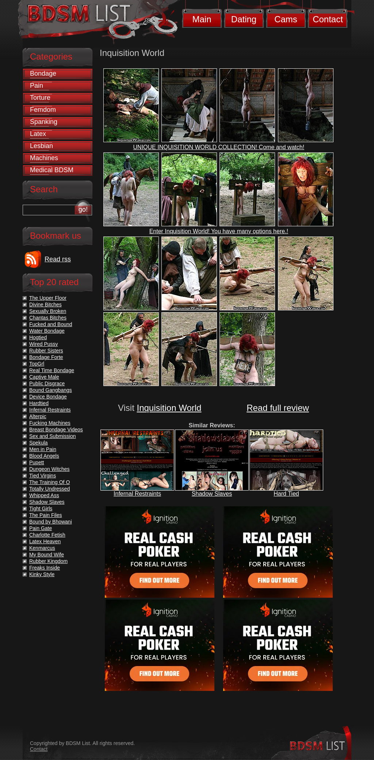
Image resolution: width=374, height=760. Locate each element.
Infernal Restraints (137, 494)
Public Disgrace (47, 383)
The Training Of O (49, 482)
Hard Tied (286, 494)
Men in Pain (42, 449)
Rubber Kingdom (48, 561)
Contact (328, 19)
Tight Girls (40, 508)
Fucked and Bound (50, 324)
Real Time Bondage (51, 370)
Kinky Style (41, 574)
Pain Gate (40, 528)
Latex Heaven (45, 541)
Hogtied (38, 337)
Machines (44, 158)
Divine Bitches (45, 304)
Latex (38, 133)
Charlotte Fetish (47, 535)
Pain (36, 85)
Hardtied (39, 403)
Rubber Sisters (46, 350)
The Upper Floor (47, 298)
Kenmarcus (42, 548)
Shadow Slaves (212, 494)
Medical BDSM (51, 170)
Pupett (36, 462)
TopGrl (36, 364)
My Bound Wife (46, 554)
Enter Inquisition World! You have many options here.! (218, 231)
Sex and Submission (52, 436)
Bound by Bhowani (50, 522)
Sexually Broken (47, 311)
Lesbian (41, 146)
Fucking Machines (49, 423)
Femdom (43, 109)
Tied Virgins (42, 476)
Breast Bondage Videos (56, 429)
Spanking (43, 121)
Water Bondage (47, 331)
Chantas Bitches (47, 318)
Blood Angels (44, 456)
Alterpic (37, 416)
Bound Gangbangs (50, 390)
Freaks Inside (44, 568)
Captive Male (44, 377)
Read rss (58, 259)
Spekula (38, 443)
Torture (40, 97)
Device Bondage (48, 397)
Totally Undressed (49, 489)
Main (201, 19)
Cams (285, 19)
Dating (243, 19)
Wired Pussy (43, 344)
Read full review (278, 408)
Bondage (43, 73)
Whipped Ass (44, 495)
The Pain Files (45, 515)
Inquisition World (169, 408)
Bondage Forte (46, 357)
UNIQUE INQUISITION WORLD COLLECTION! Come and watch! (219, 147)
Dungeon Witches (49, 469)
